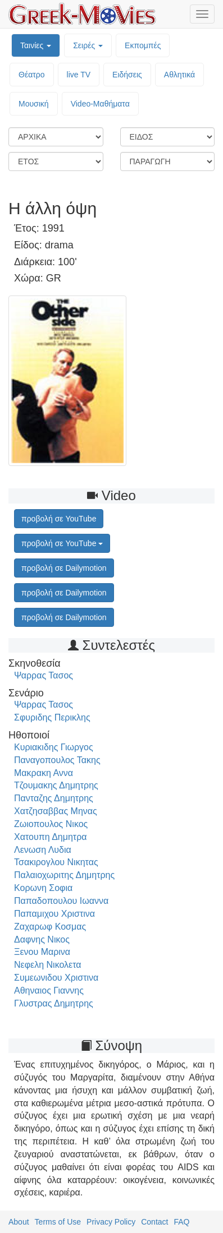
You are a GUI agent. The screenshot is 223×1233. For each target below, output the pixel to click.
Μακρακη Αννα (43, 773)
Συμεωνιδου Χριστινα (56, 977)
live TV (79, 74)
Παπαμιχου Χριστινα (54, 913)
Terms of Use (58, 1221)
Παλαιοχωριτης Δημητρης (64, 875)
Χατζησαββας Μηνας (55, 811)
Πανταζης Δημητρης (53, 798)
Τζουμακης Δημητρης (56, 785)
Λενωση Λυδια (42, 850)
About (18, 1221)
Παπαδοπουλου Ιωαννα (61, 901)
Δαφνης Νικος (42, 939)
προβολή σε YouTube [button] (58, 518)
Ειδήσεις (127, 74)
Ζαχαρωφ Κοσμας (50, 926)
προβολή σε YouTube (62, 543)
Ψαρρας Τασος (43, 675)
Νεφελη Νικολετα (47, 964)
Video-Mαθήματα (100, 103)
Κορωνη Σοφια (43, 888)
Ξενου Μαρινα (42, 952)
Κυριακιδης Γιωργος (53, 747)
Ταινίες (35, 45)
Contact (154, 1221)
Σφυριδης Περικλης (52, 717)
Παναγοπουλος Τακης (57, 760)
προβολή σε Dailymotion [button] (64, 568)
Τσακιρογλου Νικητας (56, 862)
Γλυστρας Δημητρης (53, 1003)
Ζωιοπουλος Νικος (51, 824)
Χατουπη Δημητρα (50, 837)
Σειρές (88, 45)
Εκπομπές (143, 45)
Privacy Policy (111, 1221)
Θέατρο (32, 74)
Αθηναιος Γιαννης (49, 990)
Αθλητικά (179, 74)
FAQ (181, 1221)
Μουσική (34, 103)
